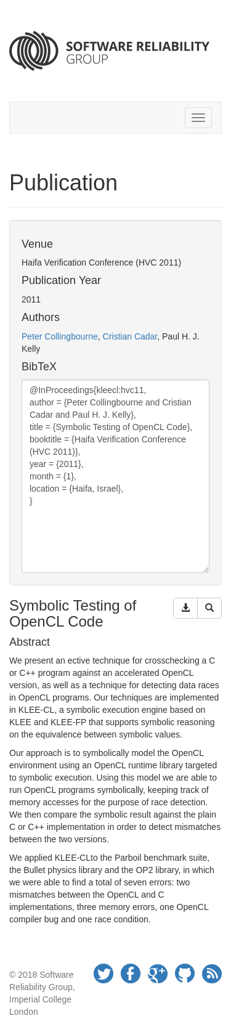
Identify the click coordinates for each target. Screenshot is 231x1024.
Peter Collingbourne (60, 336)
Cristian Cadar (130, 336)
